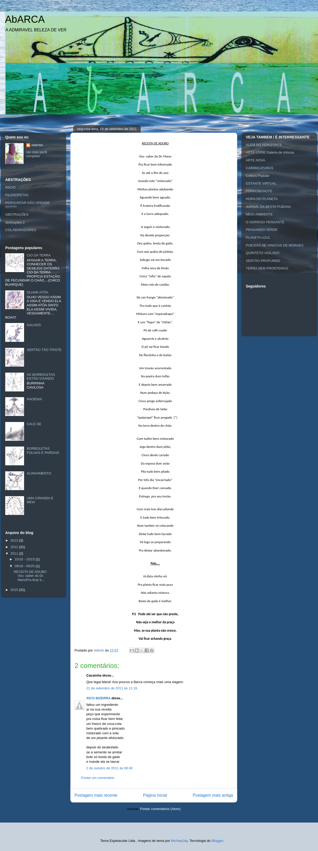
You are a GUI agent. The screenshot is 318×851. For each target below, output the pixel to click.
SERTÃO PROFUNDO (263, 261)
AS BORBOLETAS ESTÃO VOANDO (41, 377)
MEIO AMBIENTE (259, 214)
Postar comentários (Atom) (160, 809)
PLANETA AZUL (258, 237)
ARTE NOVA (255, 160)
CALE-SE (34, 424)
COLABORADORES (20, 230)
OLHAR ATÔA (37, 292)
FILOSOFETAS (17, 195)
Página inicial (155, 795)
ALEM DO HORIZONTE (264, 145)
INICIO (10, 187)
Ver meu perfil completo (36, 154)
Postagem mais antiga (213, 795)
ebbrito (37, 145)
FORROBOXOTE (259, 191)
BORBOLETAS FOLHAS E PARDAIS (43, 451)
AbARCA (25, 19)
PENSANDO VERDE (261, 230)
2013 (14, 540)
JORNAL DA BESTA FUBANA (268, 207)
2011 (14, 553)
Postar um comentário (97, 778)
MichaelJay (179, 841)
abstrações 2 (15, 222)
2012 (14, 547)
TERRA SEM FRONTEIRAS (267, 268)
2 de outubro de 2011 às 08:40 (109, 768)
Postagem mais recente (96, 795)
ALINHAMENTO (39, 473)
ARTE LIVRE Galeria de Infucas (270, 152)
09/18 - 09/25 (25, 566)
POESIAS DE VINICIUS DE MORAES (274, 245)
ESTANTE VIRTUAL (261, 183)
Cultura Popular (257, 176)
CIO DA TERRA (39, 255)
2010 (14, 590)
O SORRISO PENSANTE (265, 222)
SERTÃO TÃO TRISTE (44, 350)
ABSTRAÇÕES (17, 214)
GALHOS (34, 325)
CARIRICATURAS (259, 168)
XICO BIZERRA (98, 698)
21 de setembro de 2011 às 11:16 (111, 688)
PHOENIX (34, 399)
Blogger (217, 841)
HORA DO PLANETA (262, 199)
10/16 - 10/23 (25, 559)
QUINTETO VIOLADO (262, 253)
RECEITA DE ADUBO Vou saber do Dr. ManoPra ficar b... (30, 576)
